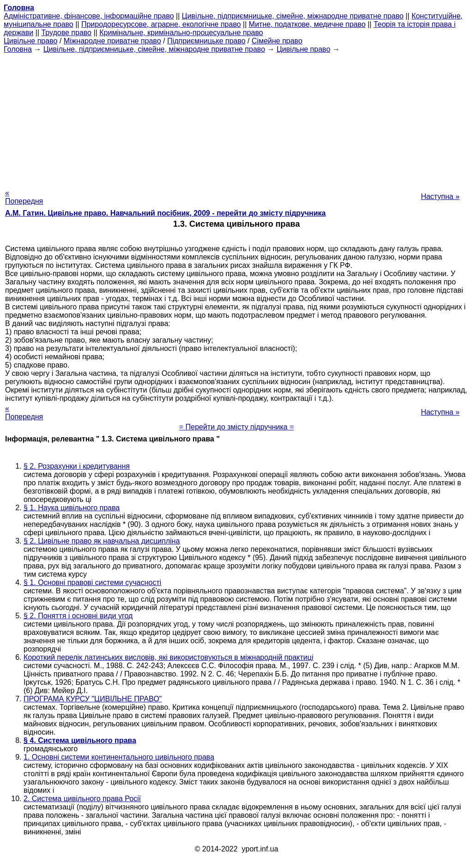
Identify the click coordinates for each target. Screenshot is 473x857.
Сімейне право (277, 41)
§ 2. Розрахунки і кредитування (77, 466)
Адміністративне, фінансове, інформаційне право (89, 16)
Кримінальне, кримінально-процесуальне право (181, 32)
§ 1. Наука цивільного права (72, 508)
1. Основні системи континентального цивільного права (119, 757)
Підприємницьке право (206, 41)
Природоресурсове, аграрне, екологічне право (161, 24)
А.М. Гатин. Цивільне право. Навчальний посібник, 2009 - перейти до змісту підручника (165, 213)
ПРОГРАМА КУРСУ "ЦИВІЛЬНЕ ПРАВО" (93, 699)
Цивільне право (30, 41)
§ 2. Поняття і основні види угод (78, 616)
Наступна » (440, 196)
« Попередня (24, 197)
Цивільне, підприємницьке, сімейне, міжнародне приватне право (293, 16)
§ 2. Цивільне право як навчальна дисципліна (102, 541)
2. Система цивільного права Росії (82, 799)
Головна (18, 49)
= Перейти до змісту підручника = (236, 427)
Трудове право (66, 32)
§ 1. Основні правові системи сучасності (92, 582)
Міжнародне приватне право (112, 41)
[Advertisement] (236, 118)
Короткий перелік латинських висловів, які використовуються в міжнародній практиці (168, 657)
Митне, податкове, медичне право (307, 24)
